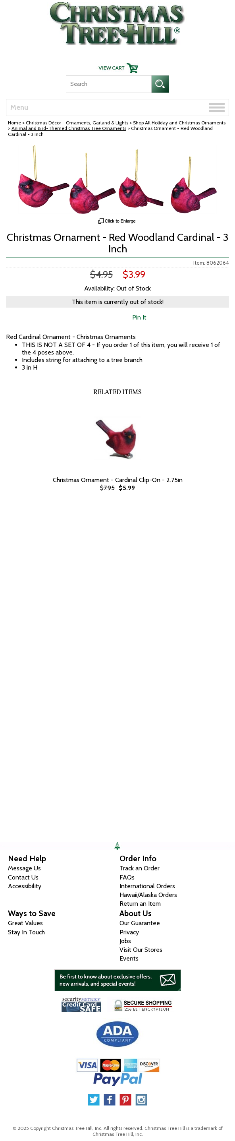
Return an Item (140, 903)
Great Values (25, 923)
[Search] (108, 84)
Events (129, 958)
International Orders (147, 886)
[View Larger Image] (117, 179)
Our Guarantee (139, 923)
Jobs (125, 941)
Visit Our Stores (140, 949)
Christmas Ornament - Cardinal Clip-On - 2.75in (118, 480)
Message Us (24, 868)
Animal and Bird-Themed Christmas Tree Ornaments (69, 128)
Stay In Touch (26, 932)
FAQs (127, 877)
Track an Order (139, 868)
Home (14, 123)
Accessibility (24, 886)
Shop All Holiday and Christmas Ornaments (179, 123)
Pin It (139, 317)
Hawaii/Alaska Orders (148, 895)
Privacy (129, 932)
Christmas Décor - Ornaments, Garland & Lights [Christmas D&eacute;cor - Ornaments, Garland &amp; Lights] (77, 123)
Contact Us (23, 877)
